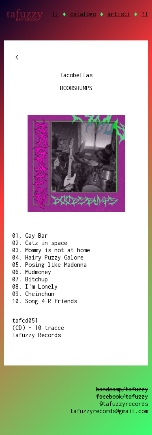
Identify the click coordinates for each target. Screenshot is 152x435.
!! (55, 14)
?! (144, 14)
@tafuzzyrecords (123, 403)
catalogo (83, 14)
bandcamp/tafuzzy (122, 389)
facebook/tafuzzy (122, 396)
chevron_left (17, 57)
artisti (118, 14)
